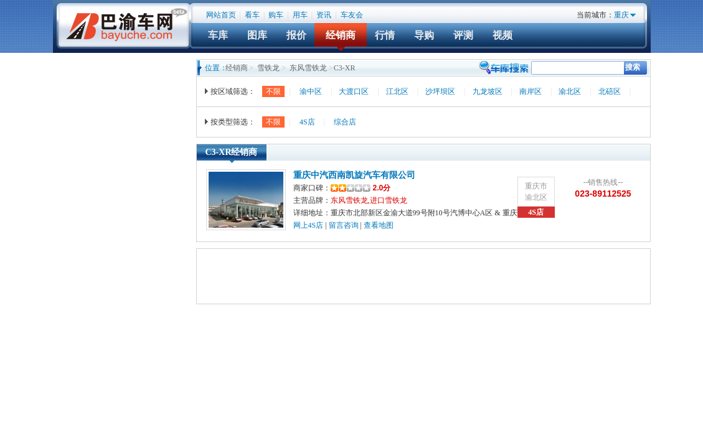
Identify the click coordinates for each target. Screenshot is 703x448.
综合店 (345, 122)
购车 (275, 15)
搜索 (632, 67)
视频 (502, 35)
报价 (296, 35)
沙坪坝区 (440, 91)
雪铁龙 (268, 67)
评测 (463, 35)
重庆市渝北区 (536, 192)
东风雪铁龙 (308, 67)
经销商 (341, 35)
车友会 (352, 15)
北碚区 (609, 91)
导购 (424, 35)
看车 (252, 15)
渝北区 (570, 91)
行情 (385, 35)
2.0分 (361, 188)
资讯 (323, 15)
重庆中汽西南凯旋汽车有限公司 (354, 175)
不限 (273, 91)
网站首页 (221, 15)
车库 (218, 35)
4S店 (307, 122)
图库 (257, 35)
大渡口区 (354, 91)
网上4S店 (308, 225)
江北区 (397, 91)
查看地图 (379, 225)
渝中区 (311, 91)
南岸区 (530, 91)
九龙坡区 (487, 91)
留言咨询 (344, 225)
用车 (300, 15)
